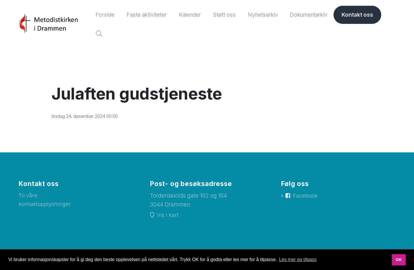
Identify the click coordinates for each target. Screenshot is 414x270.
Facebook (305, 198)
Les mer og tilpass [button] (298, 259)
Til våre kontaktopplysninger (45, 202)
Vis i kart (168, 217)
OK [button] (399, 259)
